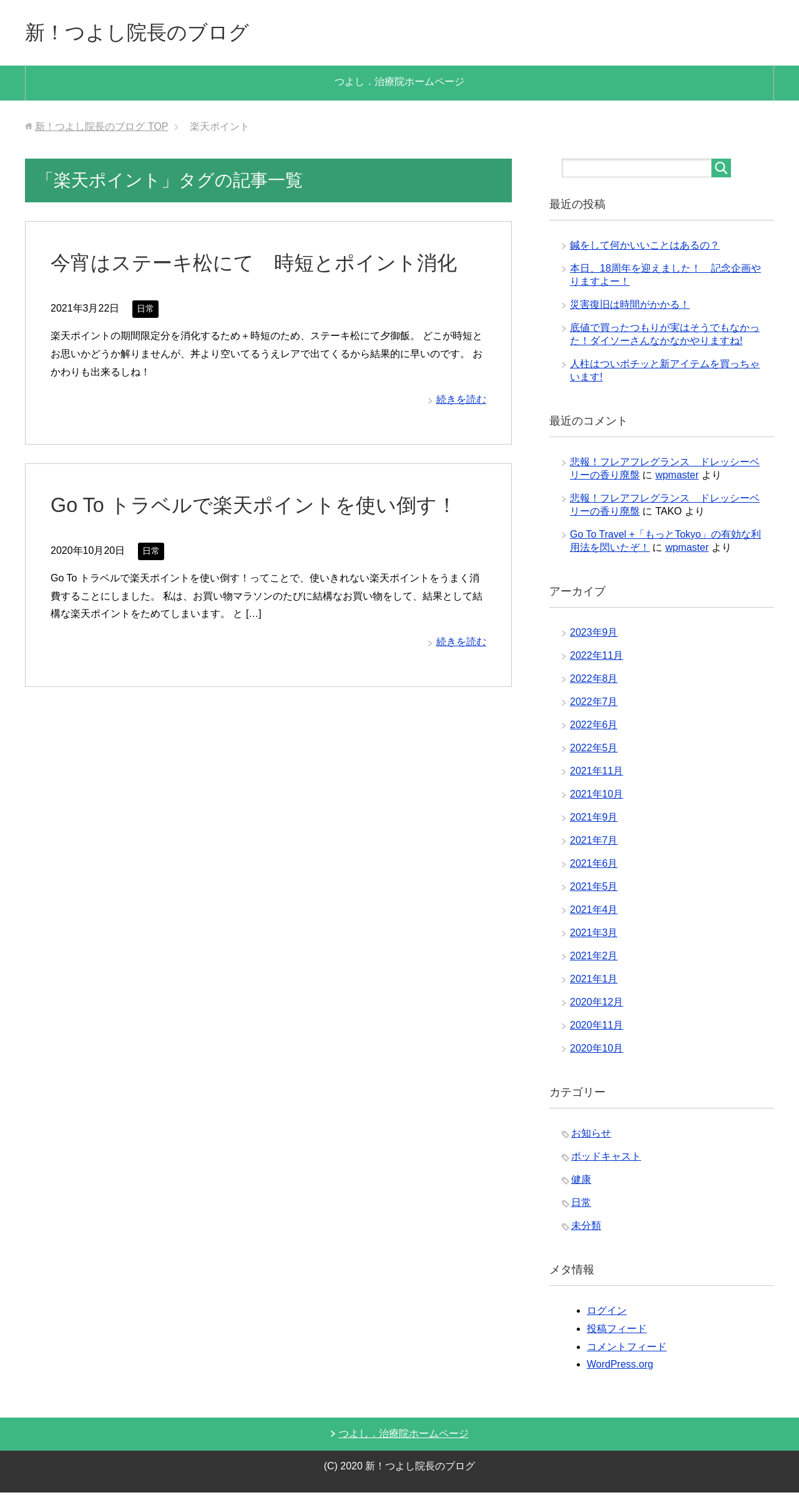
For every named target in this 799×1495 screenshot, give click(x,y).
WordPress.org (620, 1366)
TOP (101, 129)
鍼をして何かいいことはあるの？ (645, 247)
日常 (145, 311)
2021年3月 (594, 935)
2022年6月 (594, 727)
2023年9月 (594, 634)
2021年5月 (594, 889)
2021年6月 (594, 866)
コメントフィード (627, 1349)
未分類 (586, 1228)
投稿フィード (617, 1331)
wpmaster (677, 477)
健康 (581, 1182)
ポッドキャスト (606, 1158)
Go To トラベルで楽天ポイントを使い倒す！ (266, 507)
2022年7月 (594, 704)
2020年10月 (596, 1050)
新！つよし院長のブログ (151, 33)
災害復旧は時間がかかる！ (630, 307)
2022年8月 (594, 681)
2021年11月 (596, 773)
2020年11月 (596, 1027)
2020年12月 (596, 1004)
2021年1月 (594, 981)
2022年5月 (594, 750)
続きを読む (461, 402)
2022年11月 (596, 658)
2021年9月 (594, 819)
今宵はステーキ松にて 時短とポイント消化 (266, 265)
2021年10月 (596, 796)
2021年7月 (594, 842)
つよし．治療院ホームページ (399, 84)
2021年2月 (594, 958)
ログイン (607, 1313)
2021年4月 (594, 912)
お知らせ (591, 1135)
